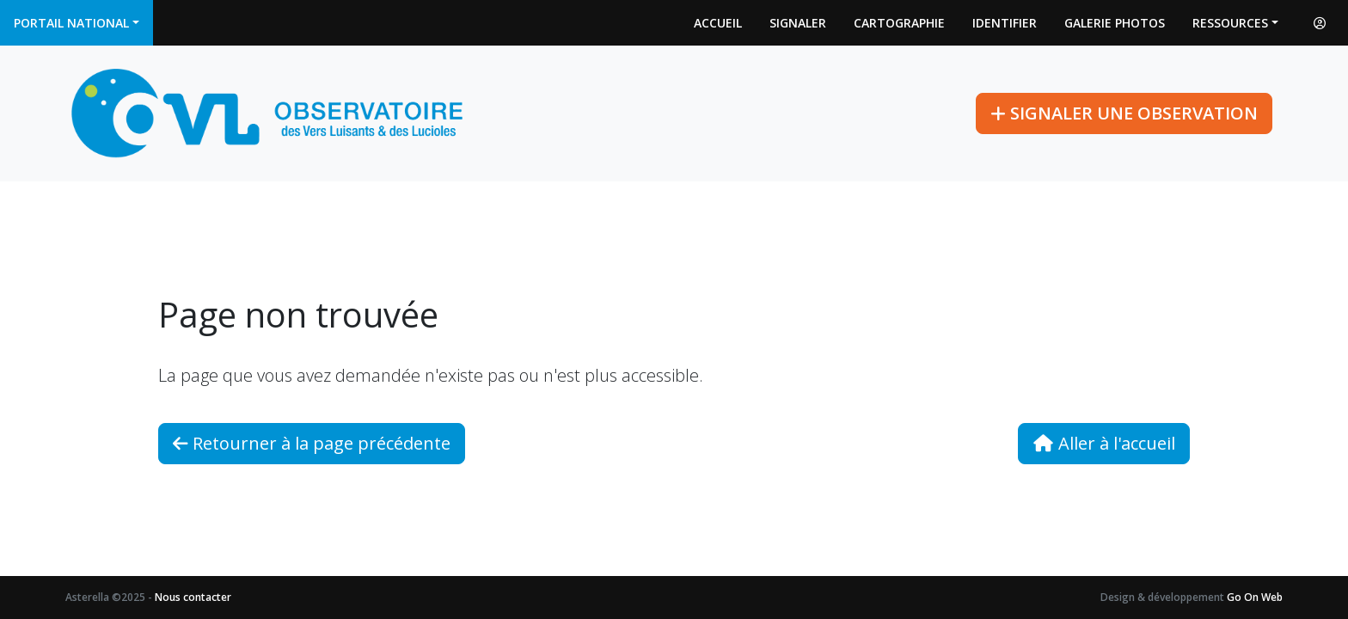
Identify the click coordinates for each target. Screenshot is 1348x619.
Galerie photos (1114, 23)
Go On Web (1255, 597)
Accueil (718, 23)
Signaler (797, 23)
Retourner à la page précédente (311, 443)
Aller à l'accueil (1103, 443)
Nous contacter (193, 597)
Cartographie (899, 23)
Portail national (71, 23)
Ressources (1230, 23)
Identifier (1004, 23)
